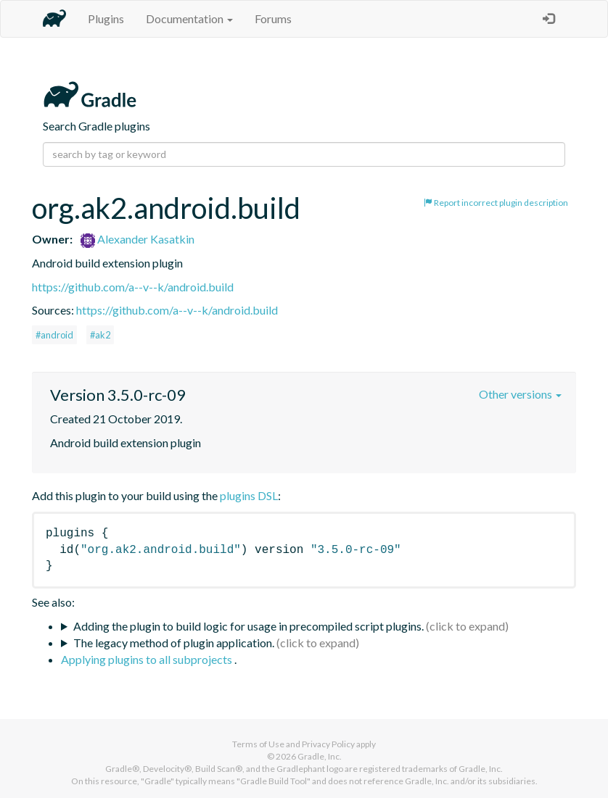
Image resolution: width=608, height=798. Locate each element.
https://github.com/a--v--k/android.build (133, 287)
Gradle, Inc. (319, 756)
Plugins (106, 18)
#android (54, 335)
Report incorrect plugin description (496, 202)
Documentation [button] (189, 18)
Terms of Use (258, 744)
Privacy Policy (328, 744)
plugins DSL (249, 495)
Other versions (520, 394)
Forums (273, 18)
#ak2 (100, 335)
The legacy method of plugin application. (173, 642)
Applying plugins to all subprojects (147, 659)
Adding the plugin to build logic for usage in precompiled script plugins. (248, 626)
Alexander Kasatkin (137, 239)
